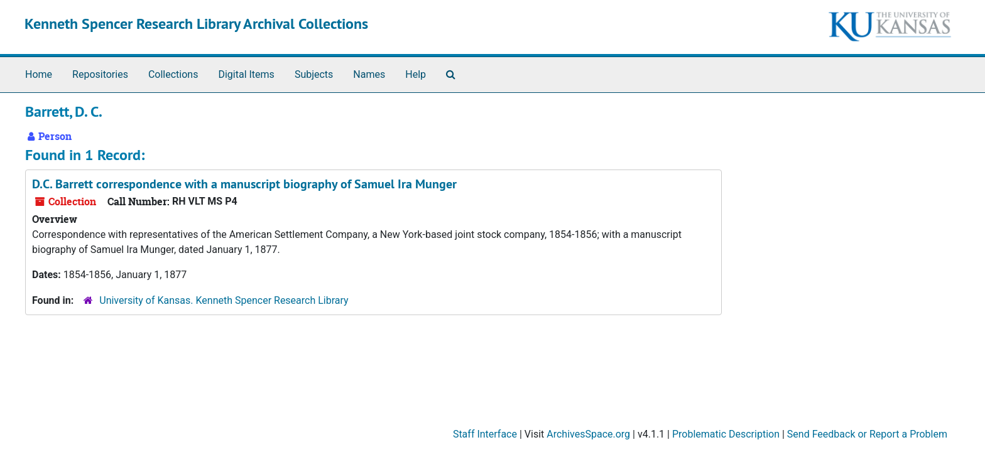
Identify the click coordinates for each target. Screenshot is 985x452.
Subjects (314, 74)
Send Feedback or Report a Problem (867, 434)
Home (38, 74)
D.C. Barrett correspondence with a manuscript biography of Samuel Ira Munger (244, 184)
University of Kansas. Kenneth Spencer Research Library (223, 300)
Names (369, 74)
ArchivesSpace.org (588, 434)
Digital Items (246, 74)
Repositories (100, 74)
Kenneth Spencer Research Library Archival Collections (196, 23)
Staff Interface (485, 434)
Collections (173, 74)
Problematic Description (726, 434)
